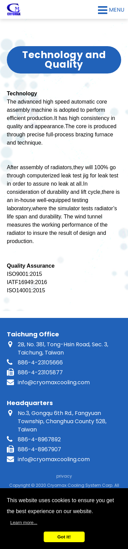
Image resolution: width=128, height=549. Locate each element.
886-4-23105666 (40, 362)
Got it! (64, 536)
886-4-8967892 (39, 439)
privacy (64, 476)
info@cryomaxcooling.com (54, 382)
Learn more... (23, 522)
